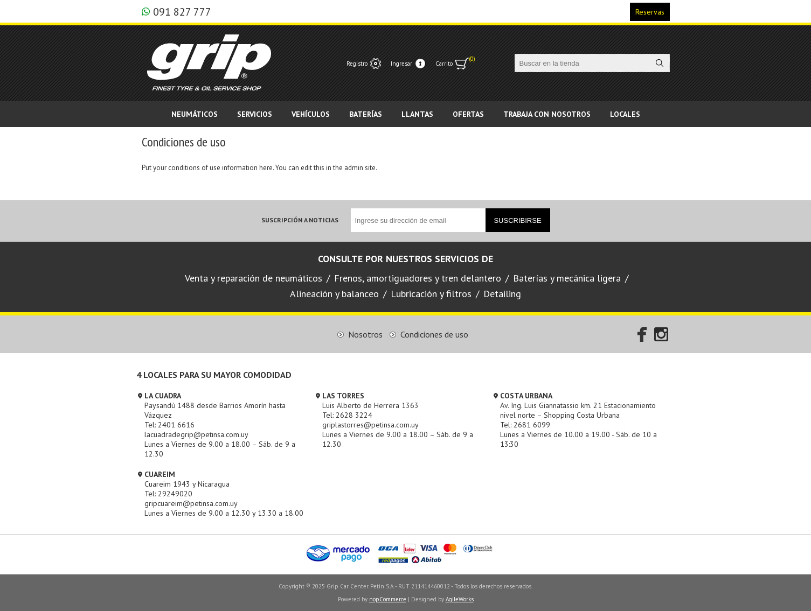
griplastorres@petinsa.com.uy (370, 425)
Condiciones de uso (434, 334)
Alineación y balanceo (334, 293)
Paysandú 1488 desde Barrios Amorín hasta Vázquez (215, 410)
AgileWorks (460, 599)
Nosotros (365, 334)
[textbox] (582, 63)
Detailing (502, 293)
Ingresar (401, 63)
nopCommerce (387, 599)
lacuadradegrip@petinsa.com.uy (196, 434)
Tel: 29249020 (168, 493)
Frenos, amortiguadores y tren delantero (417, 278)
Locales (625, 114)
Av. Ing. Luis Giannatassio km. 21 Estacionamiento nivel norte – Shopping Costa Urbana (578, 410)
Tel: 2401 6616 (169, 425)
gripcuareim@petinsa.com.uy (191, 503)
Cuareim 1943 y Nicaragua (187, 484)
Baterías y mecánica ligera (567, 278)
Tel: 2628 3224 (347, 415)
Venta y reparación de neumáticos (253, 278)
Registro (357, 63)
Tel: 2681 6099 (525, 425)
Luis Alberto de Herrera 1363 (370, 405)
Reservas (649, 12)
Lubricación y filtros (431, 293)
